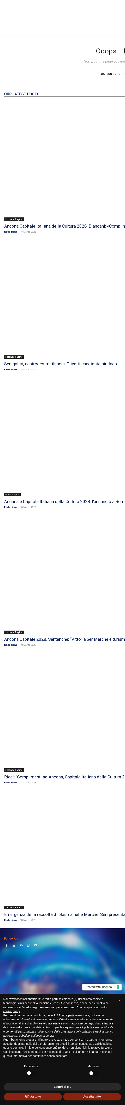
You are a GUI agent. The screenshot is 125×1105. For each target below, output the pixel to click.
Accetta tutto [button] (92, 1096)
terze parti (67, 1015)
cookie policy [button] (11, 1011)
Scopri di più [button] (62, 1086)
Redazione (10, 231)
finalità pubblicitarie (87, 1027)
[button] (119, 1000)
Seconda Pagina (14, 219)
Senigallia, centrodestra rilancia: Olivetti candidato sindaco (60, 363)
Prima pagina (12, 494)
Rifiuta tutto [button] (33, 1096)
